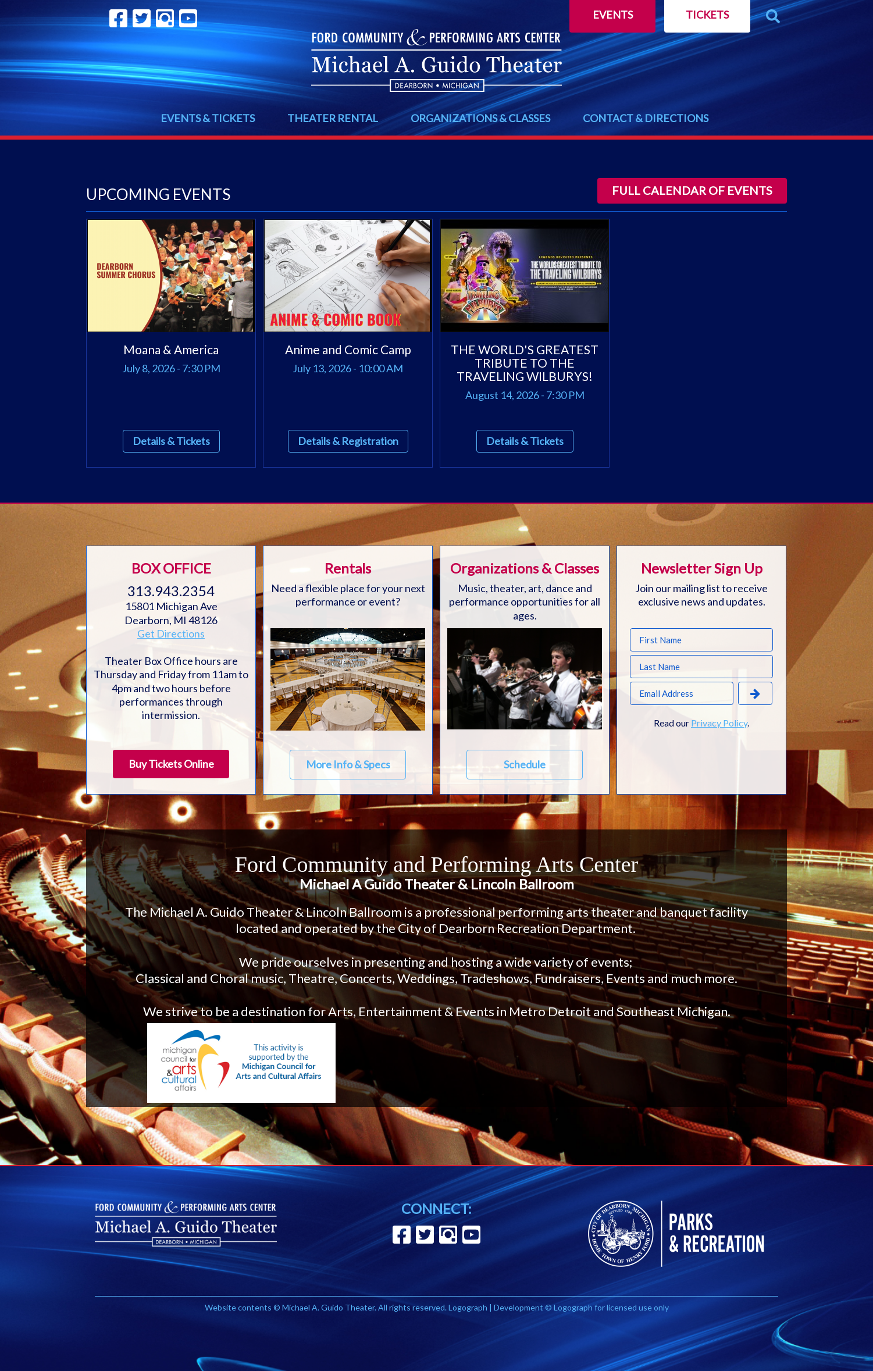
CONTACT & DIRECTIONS (645, 118)
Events (613, 14)
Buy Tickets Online (171, 763)
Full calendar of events (692, 190)
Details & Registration (348, 441)
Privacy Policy (719, 722)
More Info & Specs (348, 764)
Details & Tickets (171, 441)
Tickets (707, 14)
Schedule (525, 764)
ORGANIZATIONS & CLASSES (480, 118)
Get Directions (171, 633)
